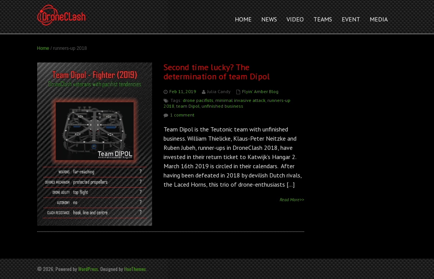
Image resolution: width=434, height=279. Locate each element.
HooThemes (135, 269)
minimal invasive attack (240, 100)
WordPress (88, 269)
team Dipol (188, 106)
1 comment (182, 115)
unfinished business (222, 106)
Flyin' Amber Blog (260, 91)
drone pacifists (198, 100)
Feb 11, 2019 (182, 91)
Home (43, 48)
